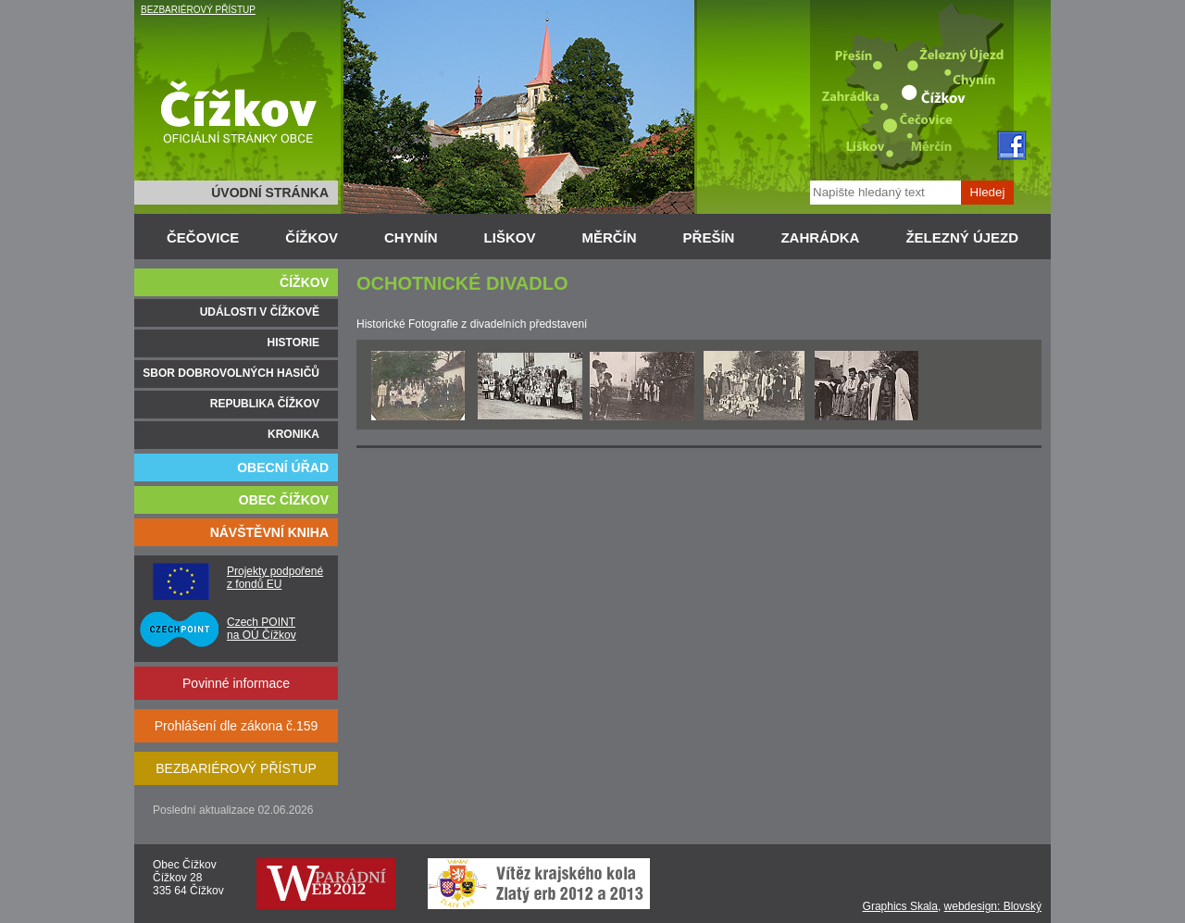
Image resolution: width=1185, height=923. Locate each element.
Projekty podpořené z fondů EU (275, 578)
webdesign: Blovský (993, 906)
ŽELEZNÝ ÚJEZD (961, 237)
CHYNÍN (411, 237)
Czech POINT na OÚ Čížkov (261, 629)
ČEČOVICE (203, 237)
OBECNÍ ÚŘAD (283, 467)
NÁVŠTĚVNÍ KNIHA (269, 532)
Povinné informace (236, 683)
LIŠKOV (510, 237)
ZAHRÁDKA (819, 237)
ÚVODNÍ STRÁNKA (270, 192)
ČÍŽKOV (311, 237)
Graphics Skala (900, 906)
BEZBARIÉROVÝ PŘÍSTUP (198, 10)
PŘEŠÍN (709, 237)
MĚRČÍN (608, 237)
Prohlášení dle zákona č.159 (236, 725)
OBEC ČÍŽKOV (284, 500)
